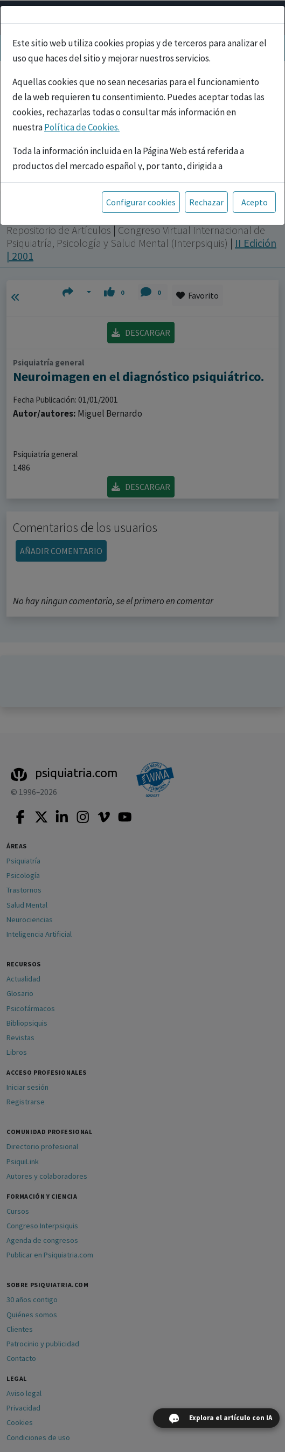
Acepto (254, 202)
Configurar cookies (141, 202)
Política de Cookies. (82, 127)
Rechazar (206, 202)
